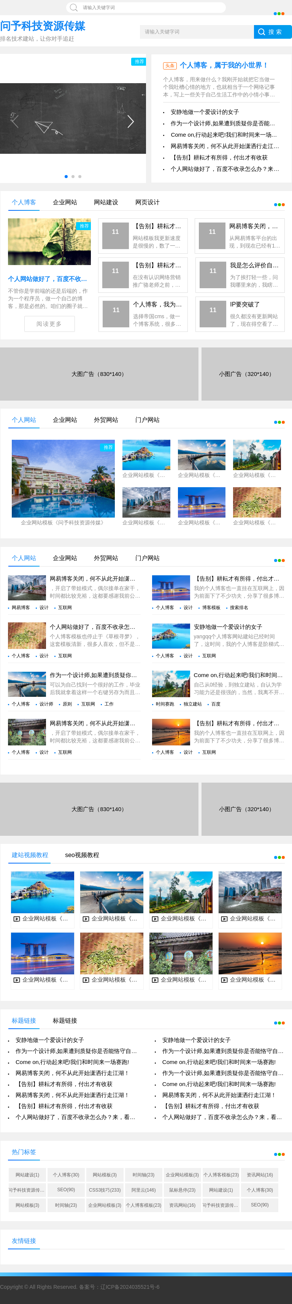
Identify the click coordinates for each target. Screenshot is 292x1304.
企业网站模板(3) (182, 1175)
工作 (109, 704)
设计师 (46, 704)
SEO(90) (66, 1189)
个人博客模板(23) (221, 1175)
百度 (216, 704)
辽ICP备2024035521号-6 (130, 1287)
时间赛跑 (165, 704)
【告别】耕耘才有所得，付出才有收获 (219, 157)
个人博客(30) (66, 1175)
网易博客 (21, 607)
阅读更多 (49, 323)
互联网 (65, 607)
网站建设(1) (28, 1175)
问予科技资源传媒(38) (27, 1190)
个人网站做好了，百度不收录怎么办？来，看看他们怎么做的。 (129, 627)
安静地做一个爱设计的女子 (205, 112)
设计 (44, 607)
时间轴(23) (143, 1175)
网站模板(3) (105, 1175)
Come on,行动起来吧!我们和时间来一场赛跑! (227, 134)
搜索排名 (239, 607)
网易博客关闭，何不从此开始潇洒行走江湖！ (228, 146)
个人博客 (165, 607)
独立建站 (193, 704)
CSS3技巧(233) (105, 1190)
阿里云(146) (144, 1190)
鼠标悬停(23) (182, 1190)
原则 (67, 704)
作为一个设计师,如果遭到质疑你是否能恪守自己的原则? (121, 675)
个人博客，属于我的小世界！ (224, 65)
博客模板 (211, 607)
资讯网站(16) (260, 1175)
